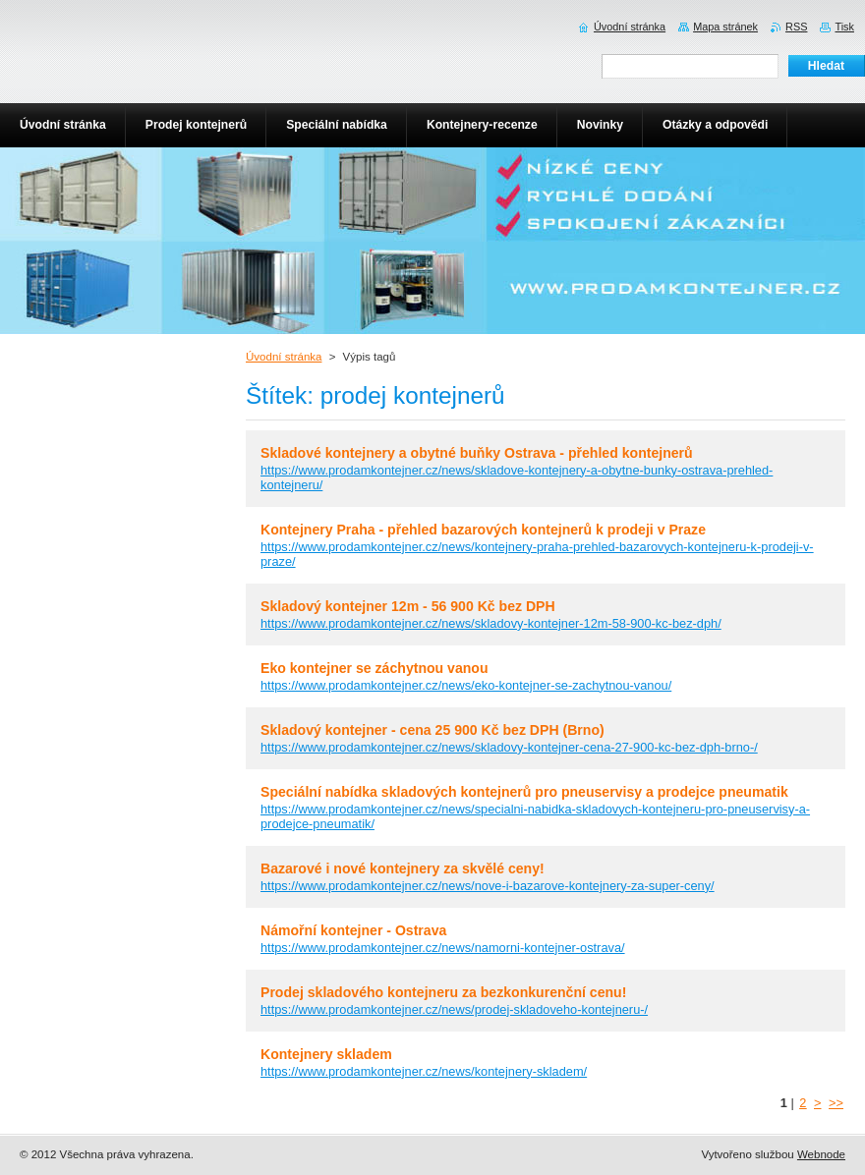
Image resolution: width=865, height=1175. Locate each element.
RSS (796, 26)
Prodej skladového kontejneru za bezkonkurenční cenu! (443, 992)
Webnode (821, 1154)
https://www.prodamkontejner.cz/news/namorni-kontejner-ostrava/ (442, 947)
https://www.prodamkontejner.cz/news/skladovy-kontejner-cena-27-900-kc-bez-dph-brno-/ (509, 747)
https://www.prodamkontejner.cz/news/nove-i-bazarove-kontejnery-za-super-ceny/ (487, 885)
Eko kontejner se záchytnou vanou (374, 668)
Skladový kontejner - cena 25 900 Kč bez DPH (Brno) (432, 730)
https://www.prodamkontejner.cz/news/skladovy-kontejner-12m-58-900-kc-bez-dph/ (490, 623)
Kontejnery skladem (326, 1054)
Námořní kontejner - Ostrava (353, 930)
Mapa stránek (725, 26)
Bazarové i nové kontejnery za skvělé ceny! (402, 868)
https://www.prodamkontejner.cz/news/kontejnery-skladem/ (423, 1071)
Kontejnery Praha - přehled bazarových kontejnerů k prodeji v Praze (483, 529)
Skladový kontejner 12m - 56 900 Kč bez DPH (407, 606)
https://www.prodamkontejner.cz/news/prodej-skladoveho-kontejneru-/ (454, 1009)
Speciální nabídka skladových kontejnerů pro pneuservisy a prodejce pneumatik (524, 792)
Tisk (844, 26)
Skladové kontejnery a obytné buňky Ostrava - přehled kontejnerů (476, 453)
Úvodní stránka (283, 357)
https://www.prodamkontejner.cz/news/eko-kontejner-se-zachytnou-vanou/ (465, 685)
